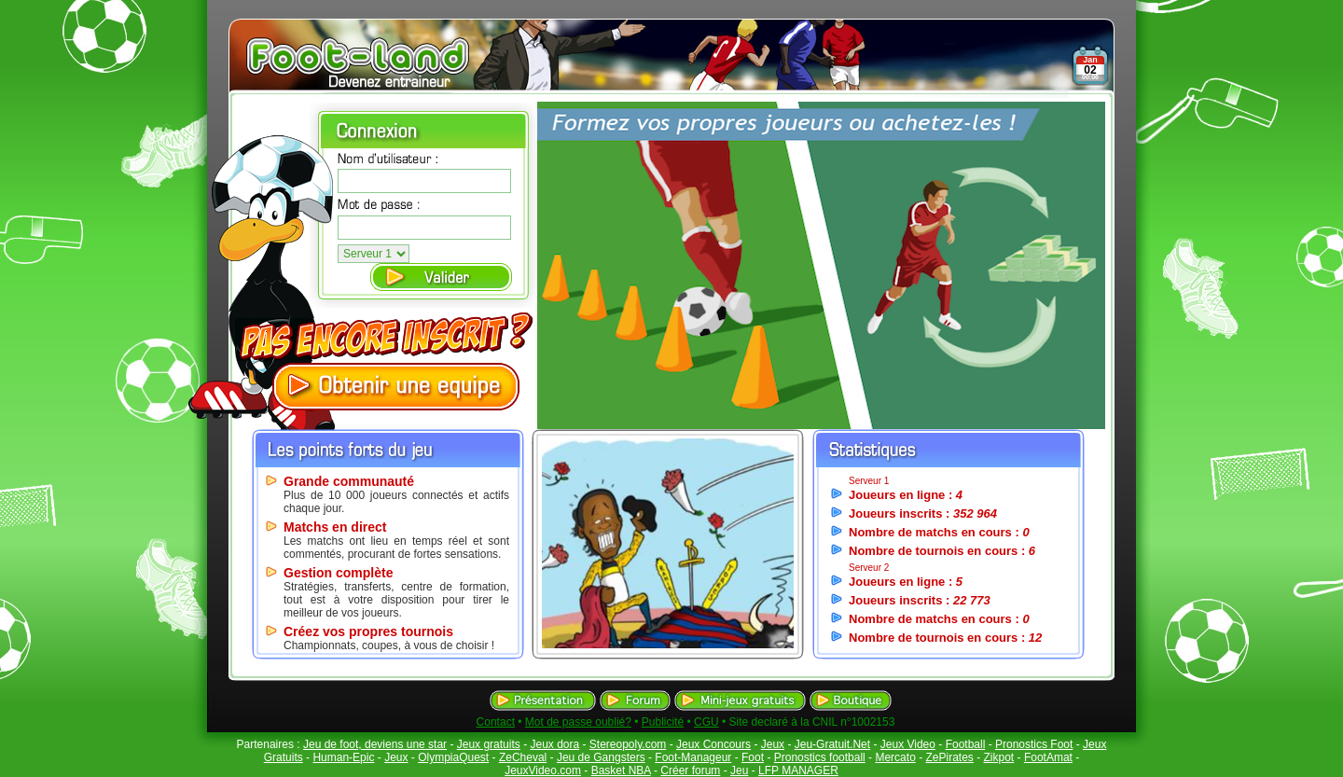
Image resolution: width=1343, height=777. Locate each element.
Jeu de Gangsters (601, 757)
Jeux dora (554, 744)
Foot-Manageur (693, 757)
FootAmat (1048, 757)
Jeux (772, 744)
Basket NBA (621, 770)
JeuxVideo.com (543, 770)
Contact (496, 721)
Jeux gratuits (488, 744)
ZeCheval (523, 757)
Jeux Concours (713, 744)
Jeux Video (907, 744)
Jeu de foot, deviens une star (375, 744)
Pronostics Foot (1034, 744)
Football (966, 744)
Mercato (895, 757)
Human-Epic (343, 757)
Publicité (663, 721)
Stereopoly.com (627, 744)
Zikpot (999, 757)
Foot (752, 757)
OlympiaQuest (453, 757)
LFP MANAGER (798, 770)
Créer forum (690, 770)
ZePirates (949, 757)
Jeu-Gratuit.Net (832, 744)
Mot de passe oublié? (578, 721)
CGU (706, 721)
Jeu (739, 770)
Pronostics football (819, 757)
